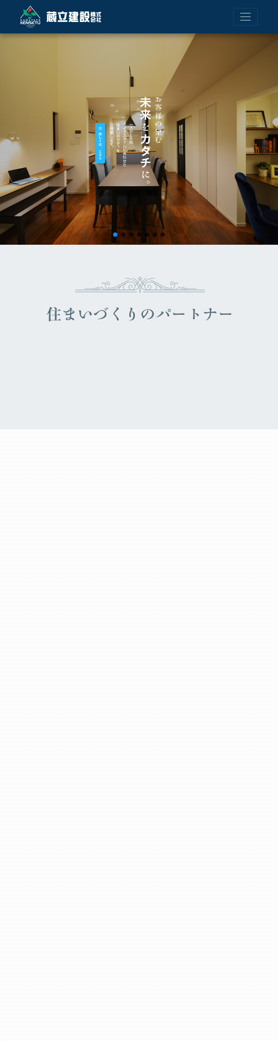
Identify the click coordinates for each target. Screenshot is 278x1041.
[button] (115, 234)
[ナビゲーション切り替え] (245, 17)
